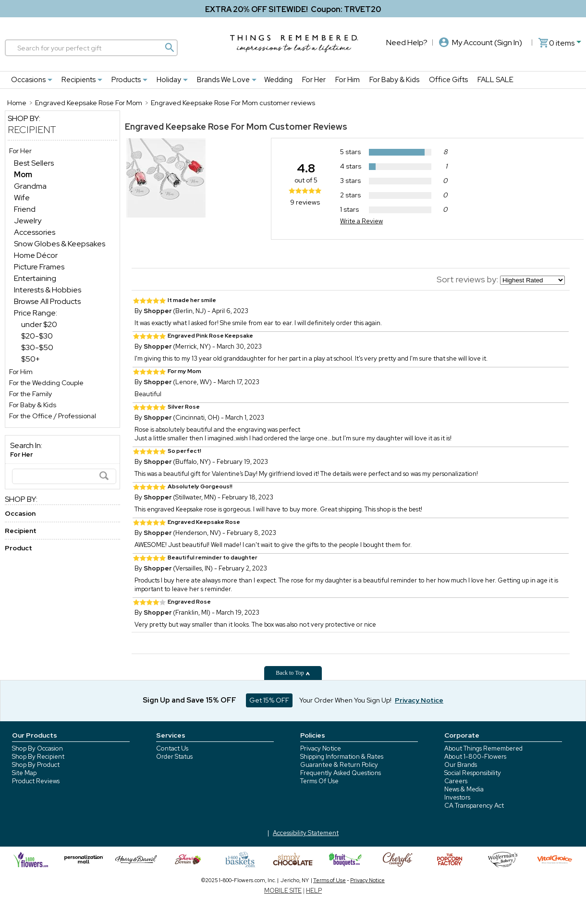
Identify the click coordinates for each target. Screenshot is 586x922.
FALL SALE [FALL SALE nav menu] (495, 80)
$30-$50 (37, 347)
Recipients (78, 80)
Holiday (169, 80)
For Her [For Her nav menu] (314, 80)
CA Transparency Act (474, 805)
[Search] (91, 47)
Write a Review (361, 221)
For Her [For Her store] (20, 150)
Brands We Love (223, 80)
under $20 (39, 324)
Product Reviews (36, 781)
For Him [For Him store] (21, 371)
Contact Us (172, 748)
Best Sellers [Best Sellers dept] (34, 163)
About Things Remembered (483, 748)
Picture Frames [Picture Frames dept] (39, 267)
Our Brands (460, 765)
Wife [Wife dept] (22, 198)
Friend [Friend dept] (25, 209)
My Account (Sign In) (480, 42)
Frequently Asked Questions (340, 773)
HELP (314, 890)
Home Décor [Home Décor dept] (36, 255)
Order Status (174, 756)
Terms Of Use (319, 781)
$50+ (30, 359)
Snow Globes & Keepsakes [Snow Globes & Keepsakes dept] (59, 244)
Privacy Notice (320, 748)
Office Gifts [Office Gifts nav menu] (448, 80)
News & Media (464, 789)
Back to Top (293, 672)
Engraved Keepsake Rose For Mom (196, 126)
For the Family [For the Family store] (30, 393)
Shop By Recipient (38, 756)
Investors (457, 797)
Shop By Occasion (37, 748)
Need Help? (406, 42)
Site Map (24, 773)
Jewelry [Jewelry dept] (27, 221)
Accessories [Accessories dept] (34, 232)
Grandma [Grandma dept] (30, 186)
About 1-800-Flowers (475, 756)
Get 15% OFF (269, 700)
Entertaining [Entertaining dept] (35, 278)
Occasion (20, 513)
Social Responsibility (472, 773)
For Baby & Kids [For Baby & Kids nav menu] (394, 80)
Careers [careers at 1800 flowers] (455, 781)
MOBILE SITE (283, 890)
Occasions (28, 80)
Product (18, 548)
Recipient (32, 129)
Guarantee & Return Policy (339, 765)
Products (126, 80)
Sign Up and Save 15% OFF (189, 700)
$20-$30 (37, 336)
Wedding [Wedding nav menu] (278, 80)
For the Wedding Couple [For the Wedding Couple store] (46, 382)
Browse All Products (47, 301)
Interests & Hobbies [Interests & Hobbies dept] (47, 290)
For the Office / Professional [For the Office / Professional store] (52, 416)
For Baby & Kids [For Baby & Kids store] (32, 404)
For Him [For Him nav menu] (347, 80)
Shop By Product (36, 765)
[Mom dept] (23, 175)
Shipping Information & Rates (341, 756)
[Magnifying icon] (169, 47)
